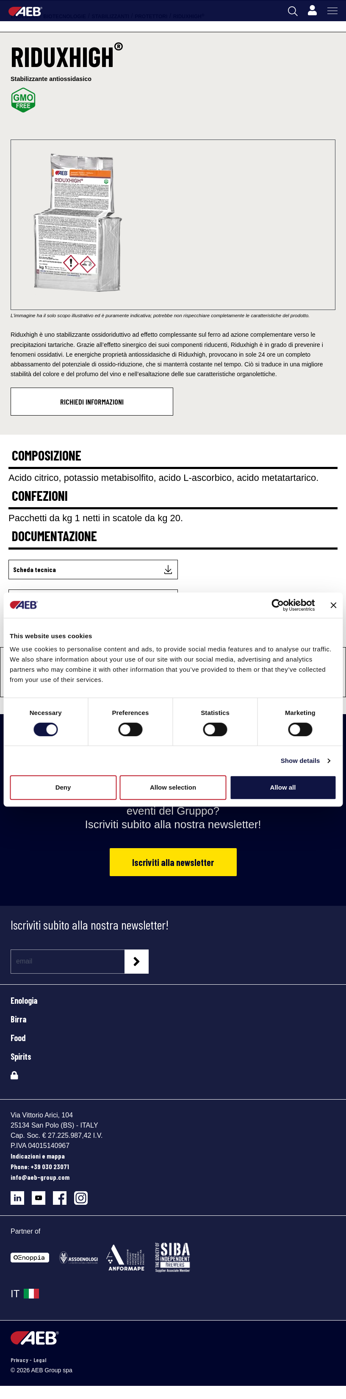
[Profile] (312, 10)
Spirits (21, 1056)
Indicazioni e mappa (38, 1156)
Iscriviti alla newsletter (173, 862)
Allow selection (173, 787)
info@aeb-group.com (40, 1177)
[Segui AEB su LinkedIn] (21, 1195)
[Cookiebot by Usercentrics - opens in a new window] (278, 605)
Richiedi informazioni (92, 401)
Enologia (24, 1000)
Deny (63, 787)
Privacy (20, 1359)
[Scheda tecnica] (93, 569)
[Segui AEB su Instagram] (84, 1195)
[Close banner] (333, 605)
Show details (300, 760)
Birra (18, 1019)
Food (18, 1038)
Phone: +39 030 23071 (40, 1166)
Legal (39, 1359)
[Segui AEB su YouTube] (42, 1195)
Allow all (283, 787)
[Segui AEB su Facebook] (63, 1195)
